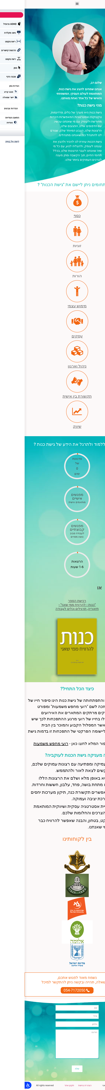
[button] (52, 3)
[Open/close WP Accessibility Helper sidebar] (3, 1085)
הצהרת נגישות (60, 1085)
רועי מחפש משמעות (26, 743)
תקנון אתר (44, 1085)
